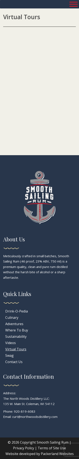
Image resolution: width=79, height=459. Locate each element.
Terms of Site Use (52, 448)
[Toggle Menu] (73, 4)
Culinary (11, 317)
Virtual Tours (15, 349)
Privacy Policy (23, 448)
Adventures (14, 324)
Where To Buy (16, 330)
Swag (9, 355)
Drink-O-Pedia (16, 311)
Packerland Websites (57, 453)
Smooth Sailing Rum (52, 442)
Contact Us (14, 361)
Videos (10, 343)
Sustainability (16, 336)
